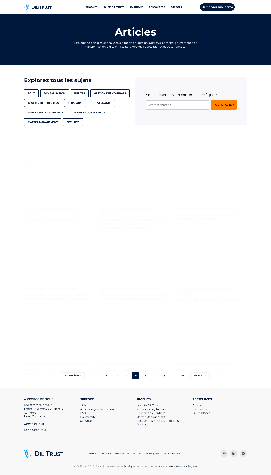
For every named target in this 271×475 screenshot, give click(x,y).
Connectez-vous (35, 430)
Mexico (159, 453)
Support (179, 7)
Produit (93, 7)
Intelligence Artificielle (46, 112)
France (92, 453)
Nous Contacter (35, 416)
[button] (244, 7)
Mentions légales (186, 466)
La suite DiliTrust (147, 405)
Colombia (170, 453)
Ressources (159, 7)
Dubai (126, 453)
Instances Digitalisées (151, 409)
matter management (43, 122)
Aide (83, 405)
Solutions (138, 7)
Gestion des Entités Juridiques (157, 420)
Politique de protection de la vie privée (148, 466)
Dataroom (143, 424)
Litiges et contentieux (89, 112)
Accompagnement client (97, 409)
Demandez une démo (217, 7)
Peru (179, 453)
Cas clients (200, 409)
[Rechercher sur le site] (224, 105)
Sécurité (73, 122)
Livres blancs (201, 413)
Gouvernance (101, 103)
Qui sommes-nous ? (38, 405)
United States (105, 453)
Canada (118, 453)
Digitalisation (54, 93)
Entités (79, 93)
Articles (198, 405)
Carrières (30, 412)
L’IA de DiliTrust (115, 7)
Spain (134, 453)
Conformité (88, 417)
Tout (31, 93)
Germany (150, 453)
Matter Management (150, 417)
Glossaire (75, 103)
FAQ (83, 413)
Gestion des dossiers (43, 103)
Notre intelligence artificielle (43, 408)
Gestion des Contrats (110, 93)
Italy (141, 453)
